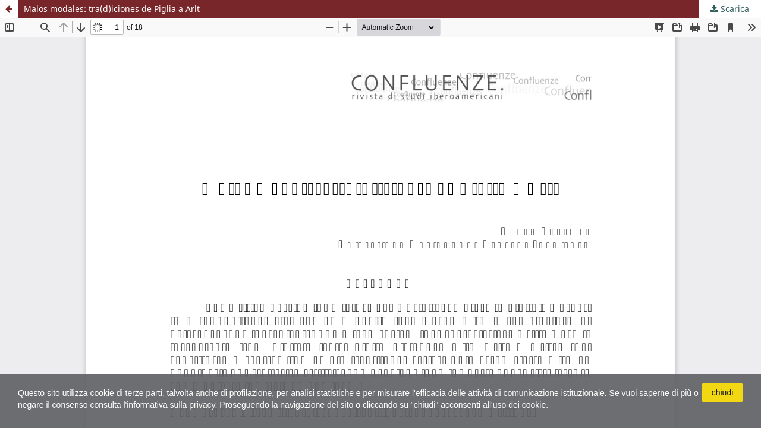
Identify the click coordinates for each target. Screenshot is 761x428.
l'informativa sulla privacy (169, 405)
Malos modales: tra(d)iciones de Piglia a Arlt (112, 8)
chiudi (723, 392)
